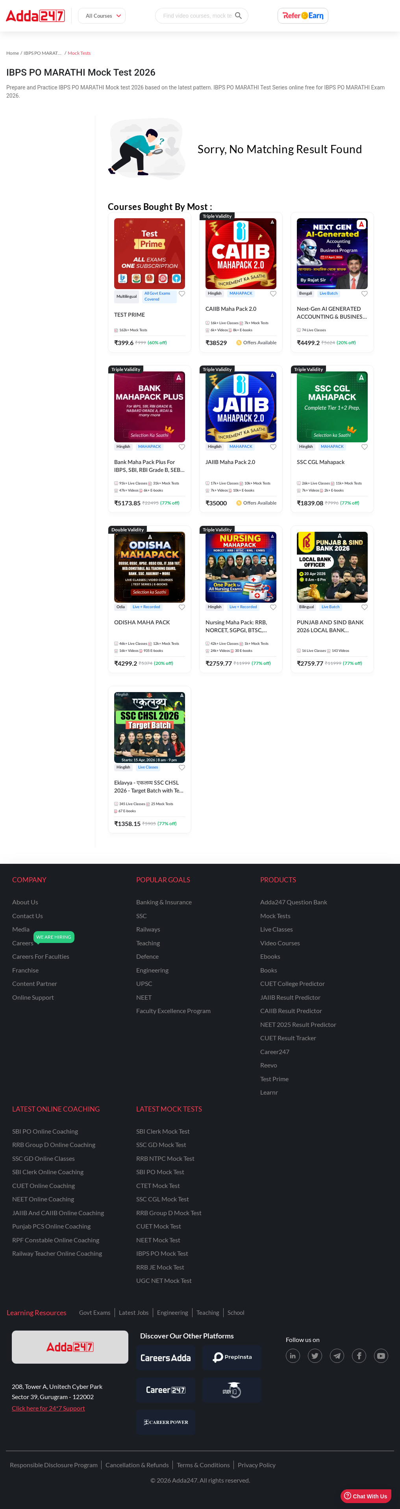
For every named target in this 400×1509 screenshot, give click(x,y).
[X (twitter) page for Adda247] (315, 1356)
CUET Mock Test (158, 1226)
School (236, 1312)
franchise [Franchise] (25, 970)
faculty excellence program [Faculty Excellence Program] (173, 1010)
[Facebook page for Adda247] (359, 1356)
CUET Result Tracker (288, 1037)
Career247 (274, 1051)
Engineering (172, 1312)
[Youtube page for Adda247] (381, 1356)
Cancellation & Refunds (137, 1464)
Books (268, 970)
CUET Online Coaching (43, 1185)
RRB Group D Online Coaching (53, 1144)
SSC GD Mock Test (161, 1144)
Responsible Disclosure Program (54, 1464)
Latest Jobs (134, 1312)
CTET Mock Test (158, 1185)
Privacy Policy (257, 1464)
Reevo (268, 1065)
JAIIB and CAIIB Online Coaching (58, 1212)
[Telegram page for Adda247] (337, 1356)
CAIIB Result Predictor (291, 1010)
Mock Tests (275, 915)
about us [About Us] (25, 902)
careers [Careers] (22, 943)
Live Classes (276, 929)
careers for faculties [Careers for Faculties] (40, 956)
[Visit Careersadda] (165, 1357)
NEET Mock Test (158, 1240)
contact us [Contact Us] (27, 915)
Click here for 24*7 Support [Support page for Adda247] (48, 1408)
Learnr (269, 1092)
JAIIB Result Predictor (290, 997)
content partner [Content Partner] (34, 983)
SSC (141, 915)
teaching (148, 943)
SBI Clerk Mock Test (163, 1131)
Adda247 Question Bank (293, 902)
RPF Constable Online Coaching (55, 1240)
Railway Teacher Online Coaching (57, 1253)
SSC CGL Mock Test (162, 1199)
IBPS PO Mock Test (162, 1253)
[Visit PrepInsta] (231, 1357)
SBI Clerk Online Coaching (47, 1171)
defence (147, 956)
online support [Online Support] (33, 997)
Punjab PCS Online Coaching (51, 1226)
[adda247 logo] (70, 1347)
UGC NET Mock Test (164, 1280)
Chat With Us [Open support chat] (365, 1496)
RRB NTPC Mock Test (165, 1158)
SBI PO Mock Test (160, 1171)
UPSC (144, 983)
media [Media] (21, 929)
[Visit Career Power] (165, 1422)
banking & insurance (164, 902)
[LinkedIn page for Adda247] (293, 1356)
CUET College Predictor (292, 983)
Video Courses (280, 943)
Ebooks (270, 956)
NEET (144, 997)
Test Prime (274, 1078)
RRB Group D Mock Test (169, 1212)
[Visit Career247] (165, 1390)
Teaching (207, 1312)
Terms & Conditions (203, 1464)
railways (148, 929)
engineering (152, 970)
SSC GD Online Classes (43, 1158)
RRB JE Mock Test (160, 1267)
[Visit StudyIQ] (231, 1390)
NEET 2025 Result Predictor (298, 1024)
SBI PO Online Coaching (45, 1131)
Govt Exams (95, 1312)
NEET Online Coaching (43, 1199)
